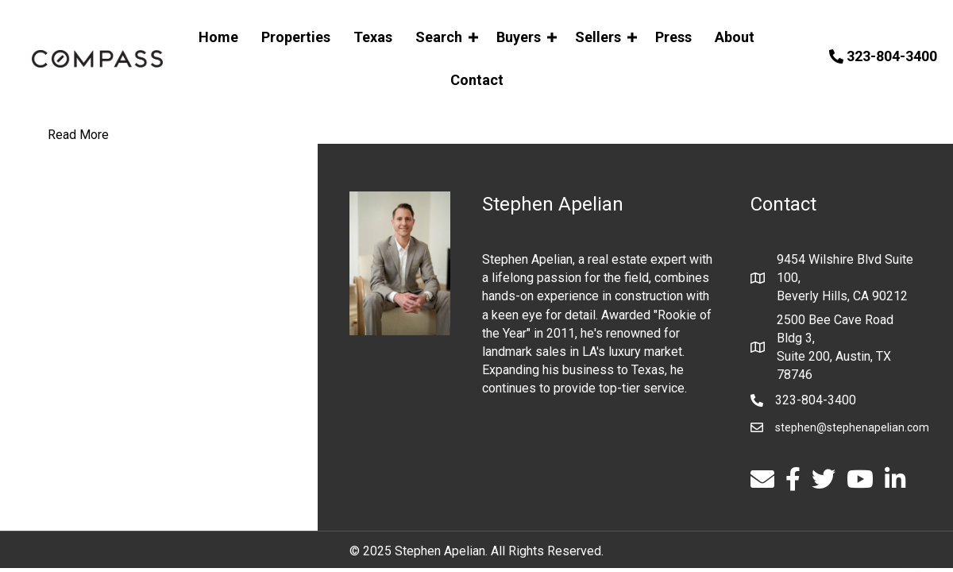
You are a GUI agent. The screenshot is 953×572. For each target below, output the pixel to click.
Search (438, 37)
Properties (295, 37)
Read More (78, 134)
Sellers (598, 37)
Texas (372, 37)
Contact (477, 80)
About (734, 37)
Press (673, 37)
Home (218, 37)
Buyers (518, 37)
